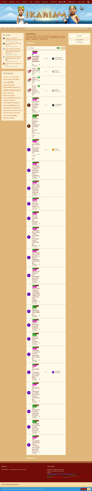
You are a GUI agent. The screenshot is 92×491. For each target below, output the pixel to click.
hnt (4, 100)
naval (4, 108)
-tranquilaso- (34, 155)
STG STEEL (16, 113)
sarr (4, 113)
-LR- (10, 77)
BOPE (17, 79)
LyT (4, 105)
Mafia (7, 105)
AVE (14, 79)
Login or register (81, 1)
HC (20, 98)
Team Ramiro (7, 115)
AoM (9, 79)
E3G (13, 85)
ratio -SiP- (18, 108)
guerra (17, 98)
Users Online (51, 466)
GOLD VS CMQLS (9, 95)
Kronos (63, 36)
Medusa (54, 36)
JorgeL (56, 148)
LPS (13, 100)
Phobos (31, 37)
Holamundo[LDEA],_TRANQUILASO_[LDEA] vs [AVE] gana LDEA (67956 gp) (36, 257)
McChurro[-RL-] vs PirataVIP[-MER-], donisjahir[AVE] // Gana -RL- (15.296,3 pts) (36, 125)
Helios (35, 37)
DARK (11, 82)
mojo (17, 105)
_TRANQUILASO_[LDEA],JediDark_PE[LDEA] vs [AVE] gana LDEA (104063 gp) (36, 170)
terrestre (5, 118)
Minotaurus (49, 36)
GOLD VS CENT (8, 93)
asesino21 (54, 471)
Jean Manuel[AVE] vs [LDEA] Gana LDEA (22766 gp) (35, 412)
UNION (11, 118)
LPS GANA (6, 103)
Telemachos (28, 36)
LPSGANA (13, 103)
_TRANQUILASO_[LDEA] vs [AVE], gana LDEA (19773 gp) (36, 427)
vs (14, 118)
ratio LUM (6, 110)
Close (89, 489)
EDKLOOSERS (7, 87)
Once (33, 64)
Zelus (27, 37)
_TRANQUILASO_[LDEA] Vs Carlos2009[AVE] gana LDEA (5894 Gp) (36, 148)
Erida (42, 37)
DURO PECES (7, 85)
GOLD (18, 90)
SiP (7, 113)
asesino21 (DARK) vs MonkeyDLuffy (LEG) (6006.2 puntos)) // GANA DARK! (13, 58)
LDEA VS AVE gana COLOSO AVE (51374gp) (35, 218)
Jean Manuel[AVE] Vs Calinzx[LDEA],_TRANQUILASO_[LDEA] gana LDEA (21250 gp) (36, 393)
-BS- (4, 77)
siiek (62, 471)
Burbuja (33, 71)
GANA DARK (9, 90)
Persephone (35, 36)
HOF (6, 100)
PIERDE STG (10, 108)
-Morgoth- (49, 471)
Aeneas (5, 79)
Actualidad (35, 51)
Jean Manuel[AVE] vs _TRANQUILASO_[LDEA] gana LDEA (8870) (36, 372)
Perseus (40, 36)
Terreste (14, 115)
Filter (63, 48)
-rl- (13, 77)
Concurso (35, 53)
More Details (83, 489)
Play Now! (79, 36)
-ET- (7, 77)
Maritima (13, 105)
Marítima (34, 99)
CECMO (5, 82)
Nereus (46, 37)
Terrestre (34, 116)
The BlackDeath (58, 57)
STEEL (10, 113)
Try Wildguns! (79, 42)
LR (19, 103)
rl (21, 110)
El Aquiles (15, 87)
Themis (39, 37)
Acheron (16, 77)
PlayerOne (34, 110)
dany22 (59, 471)
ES (19, 87)
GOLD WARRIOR (8, 98)
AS (12, 79)
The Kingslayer (58, 104)
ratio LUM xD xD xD (15, 110)
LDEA (10, 100)
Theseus (59, 36)
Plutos (44, 36)
